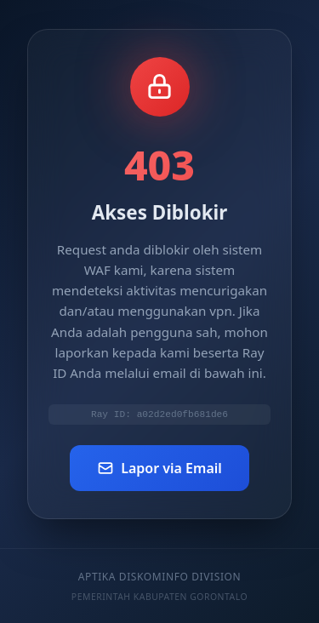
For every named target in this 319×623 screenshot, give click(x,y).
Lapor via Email (159, 469)
